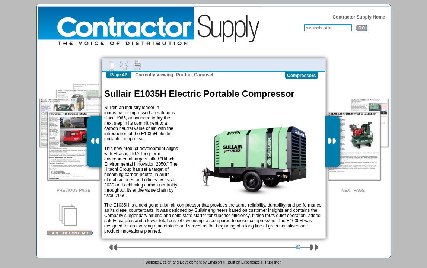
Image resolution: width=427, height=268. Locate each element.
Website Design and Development (174, 262)
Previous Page (73, 190)
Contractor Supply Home (358, 17)
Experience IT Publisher (260, 262)
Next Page (353, 190)
